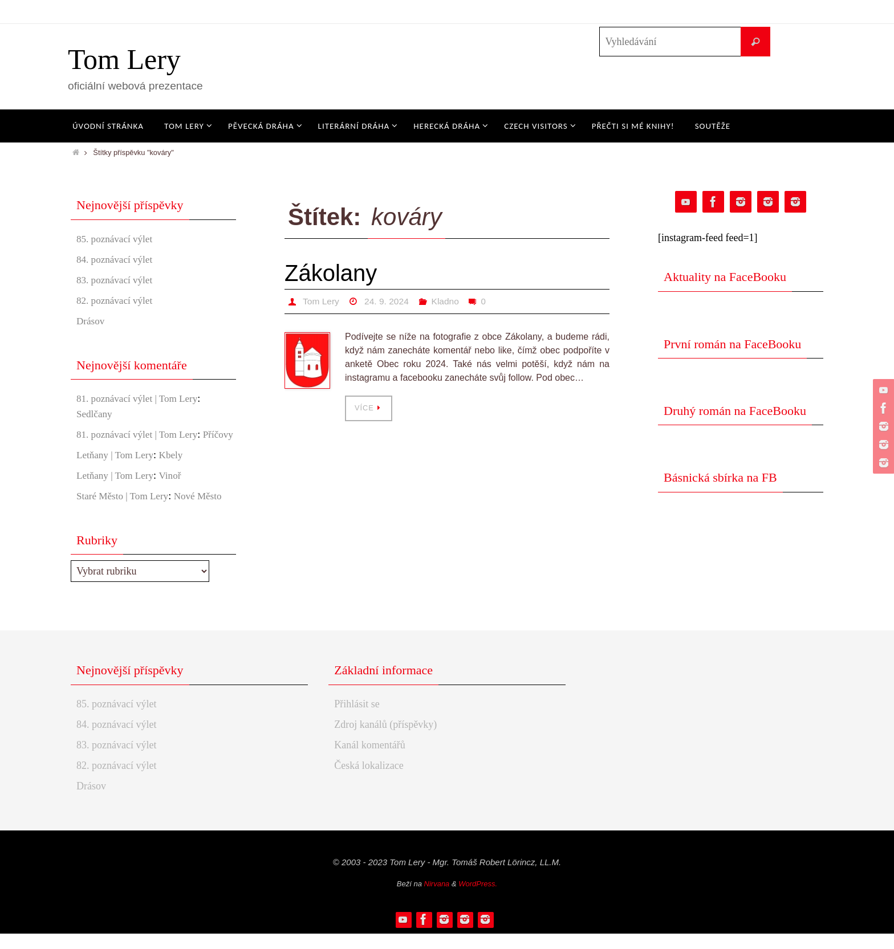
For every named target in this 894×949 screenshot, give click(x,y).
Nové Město (204, 511)
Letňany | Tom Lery (116, 470)
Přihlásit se (357, 719)
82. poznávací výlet (116, 300)
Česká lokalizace (368, 781)
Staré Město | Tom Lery (124, 511)
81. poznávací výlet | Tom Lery (140, 398)
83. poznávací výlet (116, 280)
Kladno (448, 301)
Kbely (175, 470)
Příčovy (92, 449)
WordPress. (477, 899)
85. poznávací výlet (116, 239)
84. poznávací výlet (116, 259)
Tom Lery (124, 59)
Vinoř (174, 490)
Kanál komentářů (369, 760)
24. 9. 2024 (388, 301)
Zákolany (331, 273)
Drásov (91, 321)
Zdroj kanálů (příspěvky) (385, 740)
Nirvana (437, 899)
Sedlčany (95, 413)
